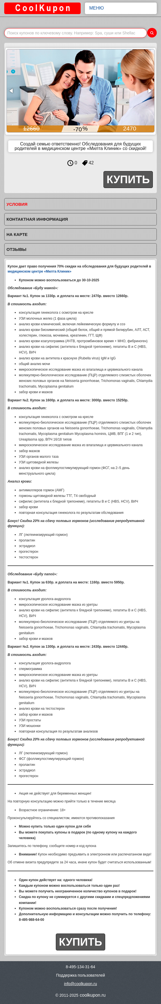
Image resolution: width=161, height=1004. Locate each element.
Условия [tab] (16, 204)
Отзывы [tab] (16, 249)
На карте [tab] (17, 234)
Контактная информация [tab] (37, 219)
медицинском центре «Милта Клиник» (39, 271)
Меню (121, 8)
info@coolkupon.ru (80, 983)
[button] (11, 90)
